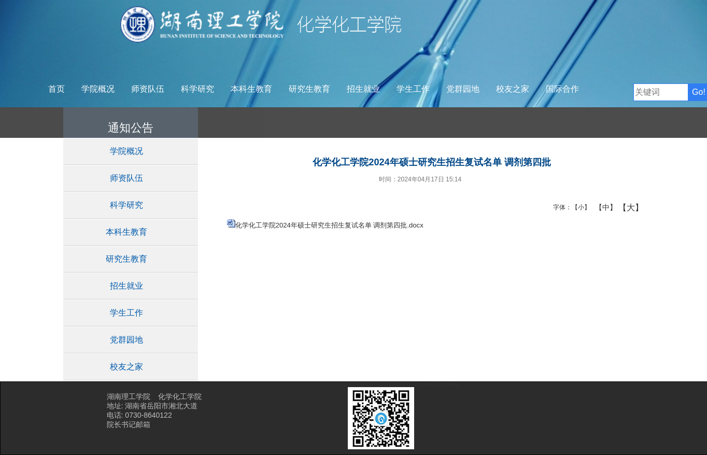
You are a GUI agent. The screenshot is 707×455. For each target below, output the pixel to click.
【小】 (579, 207)
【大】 (625, 207)
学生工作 (413, 88)
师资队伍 (147, 88)
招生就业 (363, 88)
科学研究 (197, 88)
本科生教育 (251, 88)
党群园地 (462, 88)
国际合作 (562, 88)
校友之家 (512, 88)
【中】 (602, 207)
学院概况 (98, 88)
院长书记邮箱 (128, 424)
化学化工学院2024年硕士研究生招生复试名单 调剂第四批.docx (329, 225)
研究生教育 (309, 88)
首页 (56, 88)
